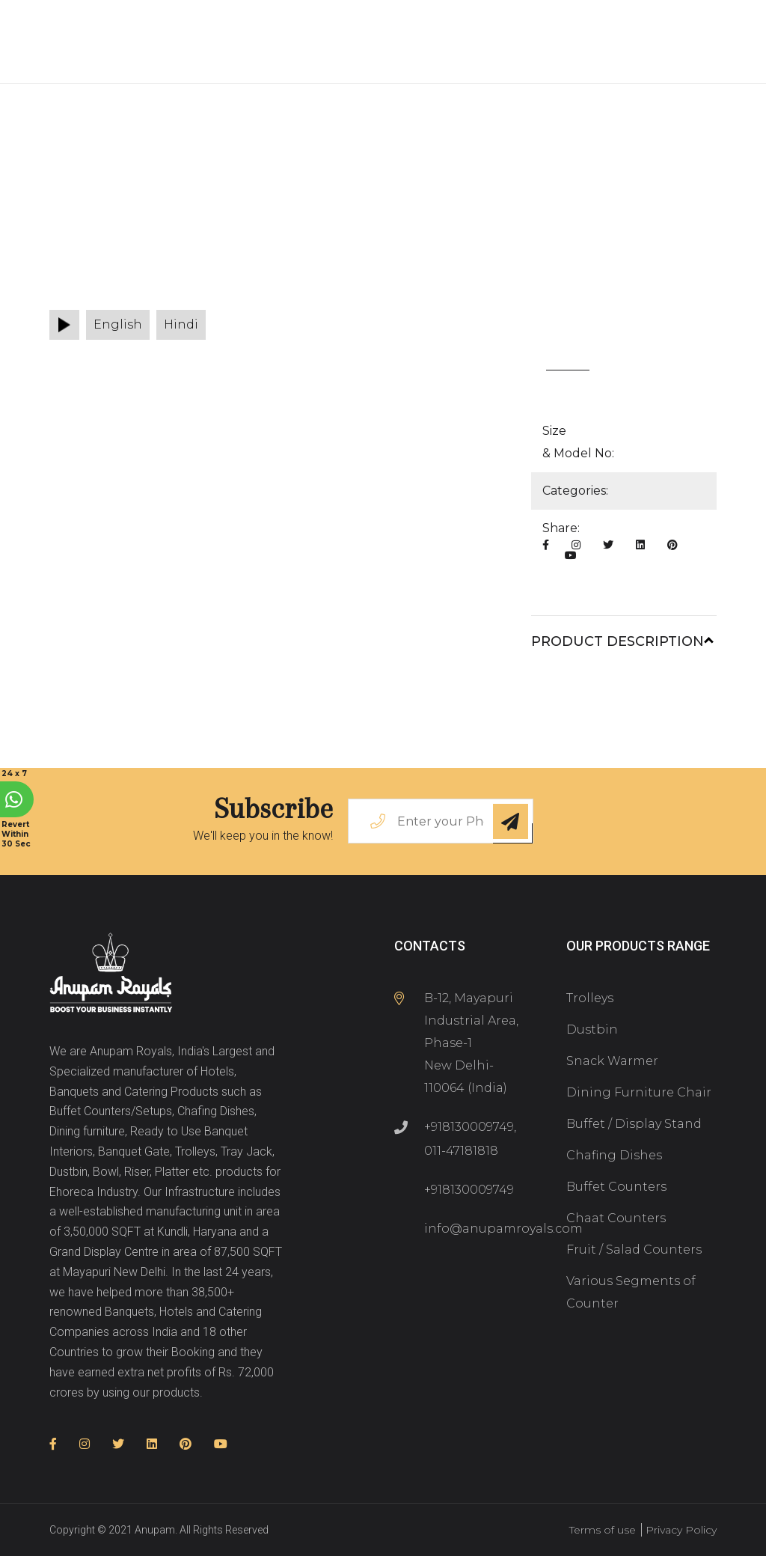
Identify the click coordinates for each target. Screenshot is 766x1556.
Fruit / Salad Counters (634, 1249)
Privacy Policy (681, 1530)
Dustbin (592, 1029)
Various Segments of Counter (631, 1292)
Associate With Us (189, 62)
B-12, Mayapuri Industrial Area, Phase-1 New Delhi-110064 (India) (471, 1043)
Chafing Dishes (614, 1155)
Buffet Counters (616, 1187)
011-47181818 (461, 1151)
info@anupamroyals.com (503, 1228)
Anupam (155, 1530)
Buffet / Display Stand (634, 1124)
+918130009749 (469, 1127)
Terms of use (602, 1530)
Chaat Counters (616, 1218)
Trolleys (589, 998)
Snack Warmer (612, 1061)
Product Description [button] (617, 641)
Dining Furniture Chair (638, 1092)
